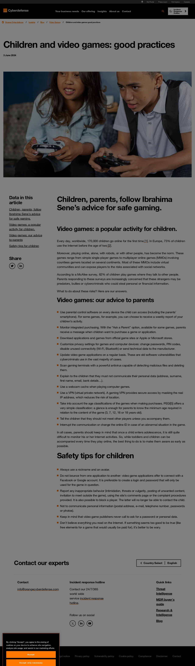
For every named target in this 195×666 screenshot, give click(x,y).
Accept (31, 661)
